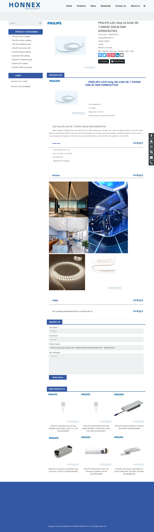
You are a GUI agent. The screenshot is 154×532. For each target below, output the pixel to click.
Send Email (117, 61)
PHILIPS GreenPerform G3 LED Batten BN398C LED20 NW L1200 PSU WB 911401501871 (96, 428)
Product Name (54, 344)
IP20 (132, 51)
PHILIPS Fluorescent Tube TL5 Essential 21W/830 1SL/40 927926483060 (96, 471)
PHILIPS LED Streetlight (21, 86)
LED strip (112, 51)
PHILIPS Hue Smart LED (21, 48)
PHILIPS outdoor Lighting (21, 40)
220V (127, 51)
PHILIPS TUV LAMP (19, 81)
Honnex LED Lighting (20, 63)
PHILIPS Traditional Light (21, 44)
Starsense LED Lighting (21, 56)
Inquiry (103, 61)
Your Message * (55, 352)
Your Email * (53, 336)
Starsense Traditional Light (22, 60)
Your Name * (53, 327)
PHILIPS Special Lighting (21, 52)
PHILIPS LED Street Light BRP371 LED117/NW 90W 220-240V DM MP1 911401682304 (129, 471)
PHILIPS (105, 51)
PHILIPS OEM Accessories (22, 67)
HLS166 (121, 51)
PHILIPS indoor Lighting (21, 36)
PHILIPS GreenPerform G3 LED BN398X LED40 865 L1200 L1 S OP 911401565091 (63, 428)
